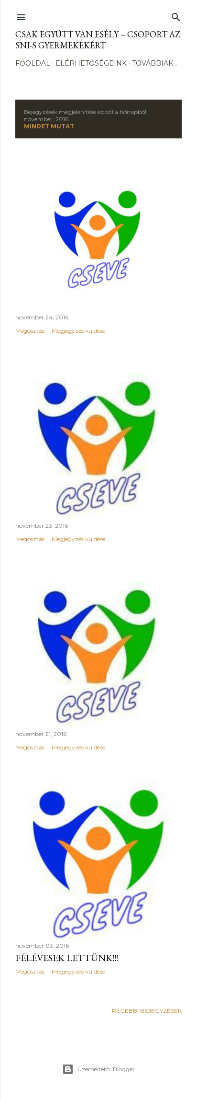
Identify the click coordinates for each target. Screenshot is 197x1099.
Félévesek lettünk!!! (66, 958)
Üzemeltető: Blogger (98, 1069)
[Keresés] (176, 15)
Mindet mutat (49, 126)
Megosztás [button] (29, 330)
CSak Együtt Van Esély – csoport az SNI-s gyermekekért (97, 40)
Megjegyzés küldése (78, 330)
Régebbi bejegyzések (147, 1010)
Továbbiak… (154, 63)
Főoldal (32, 63)
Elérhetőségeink (91, 63)
